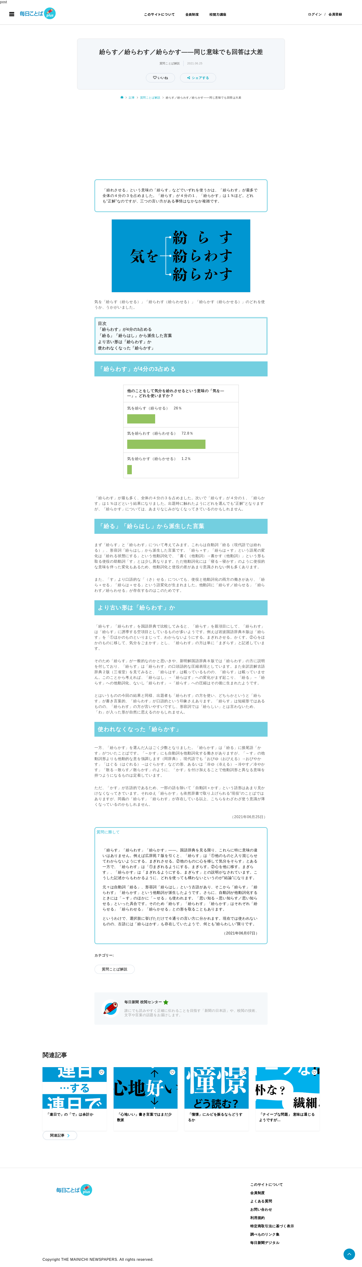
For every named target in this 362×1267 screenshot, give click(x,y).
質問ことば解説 (170, 63)
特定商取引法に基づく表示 (272, 1226)
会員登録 (335, 14)
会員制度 (192, 14)
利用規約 (257, 1218)
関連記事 (57, 1135)
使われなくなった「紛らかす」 (126, 348)
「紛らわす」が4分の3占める (125, 329)
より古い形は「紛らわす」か (124, 342)
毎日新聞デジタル (264, 1243)
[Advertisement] (181, 138)
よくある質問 (261, 1201)
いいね (162, 78)
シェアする (198, 78)
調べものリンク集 (264, 1234)
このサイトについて (159, 14)
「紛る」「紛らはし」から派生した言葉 (135, 335)
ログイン (315, 14)
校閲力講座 (217, 14)
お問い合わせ (261, 1209)
